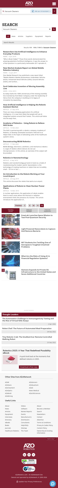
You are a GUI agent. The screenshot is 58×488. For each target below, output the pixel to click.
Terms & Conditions (44, 423)
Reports (48, 36)
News (13, 36)
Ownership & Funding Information (44, 432)
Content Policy (42, 428)
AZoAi (31, 388)
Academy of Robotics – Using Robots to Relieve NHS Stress (23, 124)
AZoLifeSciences (34, 393)
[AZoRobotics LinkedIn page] (24, 454)
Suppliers (29, 36)
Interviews (8, 417)
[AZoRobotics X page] (33, 454)
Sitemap (24, 428)
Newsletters (41, 414)
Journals (8, 428)
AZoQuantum (33, 385)
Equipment (39, 36)
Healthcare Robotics (12, 431)
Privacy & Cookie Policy (45, 425)
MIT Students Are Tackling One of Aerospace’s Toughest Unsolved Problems (36, 244)
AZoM (7, 382)
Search (39, 411)
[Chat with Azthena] (53, 484)
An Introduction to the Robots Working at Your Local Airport (24, 175)
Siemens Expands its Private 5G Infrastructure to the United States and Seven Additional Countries (38, 272)
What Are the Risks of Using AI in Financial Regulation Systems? (35, 257)
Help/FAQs (24, 425)
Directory (8, 420)
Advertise (40, 420)
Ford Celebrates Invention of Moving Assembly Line (24, 87)
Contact (39, 417)
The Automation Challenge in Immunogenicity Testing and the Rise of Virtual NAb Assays (28, 319)
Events (23, 414)
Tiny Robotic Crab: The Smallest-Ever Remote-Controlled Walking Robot (27, 338)
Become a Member (43, 409)
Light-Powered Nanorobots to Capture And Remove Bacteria (38, 230)
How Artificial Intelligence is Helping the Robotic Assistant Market (24, 105)
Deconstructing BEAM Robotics (17, 141)
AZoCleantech (10, 388)
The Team (24, 431)
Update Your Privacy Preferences (29, 482)
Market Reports (26, 411)
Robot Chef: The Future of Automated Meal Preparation (26, 328)
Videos (23, 406)
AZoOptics (8, 391)
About (7, 406)
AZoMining (9, 396)
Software (24, 409)
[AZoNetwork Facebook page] (29, 454)
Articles (20, 36)
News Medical (34, 391)
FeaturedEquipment (47, 210)
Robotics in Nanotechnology (15, 157)
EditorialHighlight (29, 210)
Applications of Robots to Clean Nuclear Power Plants (24, 187)
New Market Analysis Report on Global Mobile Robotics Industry (23, 69)
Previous (18, 205)
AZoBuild (8, 393)
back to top (51, 439)
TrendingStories (10, 210)
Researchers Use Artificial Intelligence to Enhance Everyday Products (25, 52)
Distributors (25, 420)
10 (33, 205)
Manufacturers (26, 417)
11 (38, 205)
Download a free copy (28, 367)
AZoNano (8, 385)
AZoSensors (33, 382)
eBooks (7, 423)
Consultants (25, 423)
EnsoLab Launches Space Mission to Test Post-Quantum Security (37, 216)
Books (7, 425)
